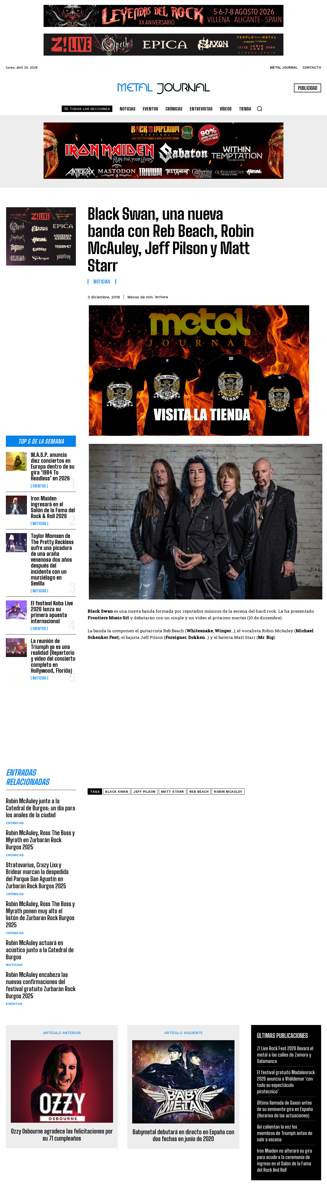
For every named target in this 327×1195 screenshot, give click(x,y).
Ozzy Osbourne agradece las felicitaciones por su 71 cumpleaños (62, 1135)
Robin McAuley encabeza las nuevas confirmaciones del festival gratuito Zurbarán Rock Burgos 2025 (40, 985)
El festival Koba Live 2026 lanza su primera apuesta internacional (52, 612)
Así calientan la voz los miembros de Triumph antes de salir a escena (284, 1133)
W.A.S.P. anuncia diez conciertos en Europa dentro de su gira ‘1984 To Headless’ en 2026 (52, 466)
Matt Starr (172, 791)
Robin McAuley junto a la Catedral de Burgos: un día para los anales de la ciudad (40, 808)
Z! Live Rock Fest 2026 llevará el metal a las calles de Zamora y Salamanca (285, 1054)
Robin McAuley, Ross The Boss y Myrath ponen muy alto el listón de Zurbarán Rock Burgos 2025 (40, 914)
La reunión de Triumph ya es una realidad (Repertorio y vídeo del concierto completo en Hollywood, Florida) (53, 656)
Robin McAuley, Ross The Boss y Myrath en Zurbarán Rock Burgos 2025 (40, 840)
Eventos (39, 486)
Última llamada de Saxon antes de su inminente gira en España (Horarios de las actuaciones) (285, 1109)
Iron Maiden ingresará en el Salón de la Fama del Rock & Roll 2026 (53, 507)
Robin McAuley (228, 791)
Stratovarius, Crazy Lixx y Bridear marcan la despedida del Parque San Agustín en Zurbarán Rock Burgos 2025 (37, 875)
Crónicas (15, 823)
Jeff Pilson (144, 791)
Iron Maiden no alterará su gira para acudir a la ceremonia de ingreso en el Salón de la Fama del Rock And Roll (284, 1160)
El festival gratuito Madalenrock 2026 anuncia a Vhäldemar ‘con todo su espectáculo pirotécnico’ (286, 1081)
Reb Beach (199, 791)
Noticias (39, 523)
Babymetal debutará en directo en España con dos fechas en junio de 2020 (183, 1136)
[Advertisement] (41, 350)
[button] (259, 108)
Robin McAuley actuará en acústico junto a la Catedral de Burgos (40, 950)
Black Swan (116, 791)
